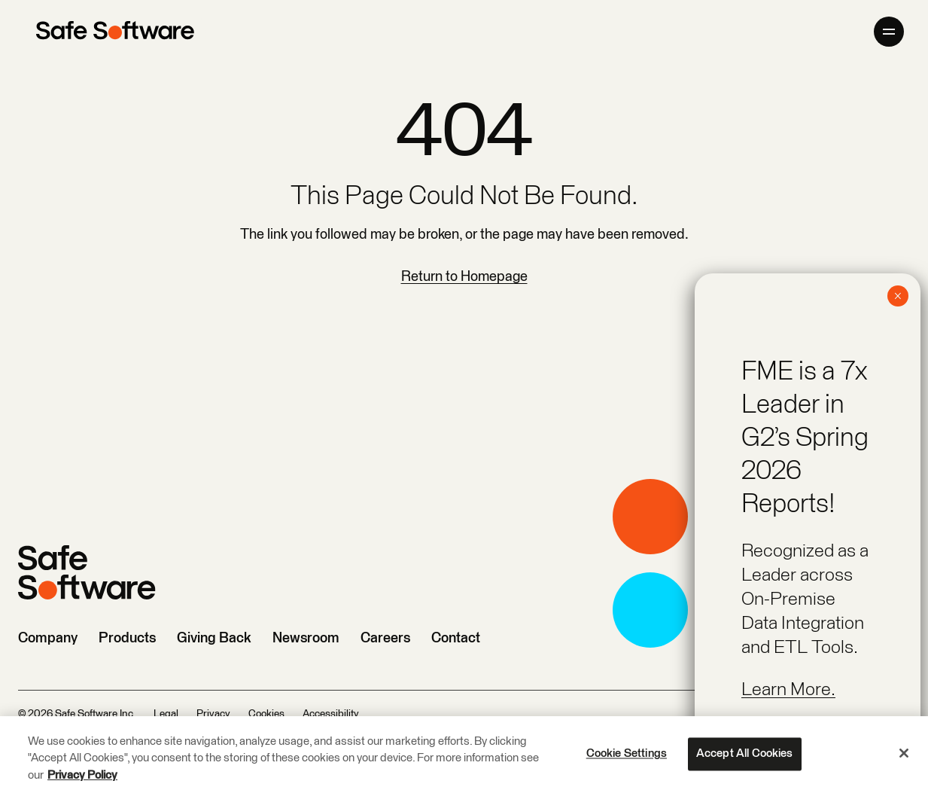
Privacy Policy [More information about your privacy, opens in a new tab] (82, 775)
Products (127, 638)
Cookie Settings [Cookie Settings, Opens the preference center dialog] (626, 753)
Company (48, 638)
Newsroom (305, 638)
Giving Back (214, 638)
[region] (464, 754)
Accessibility (331, 714)
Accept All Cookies (744, 753)
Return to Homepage (464, 277)
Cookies (266, 714)
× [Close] (897, 296)
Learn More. (788, 690)
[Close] (903, 753)
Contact (455, 638)
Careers (385, 638)
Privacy (213, 714)
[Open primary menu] (889, 32)
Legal (166, 714)
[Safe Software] (115, 31)
